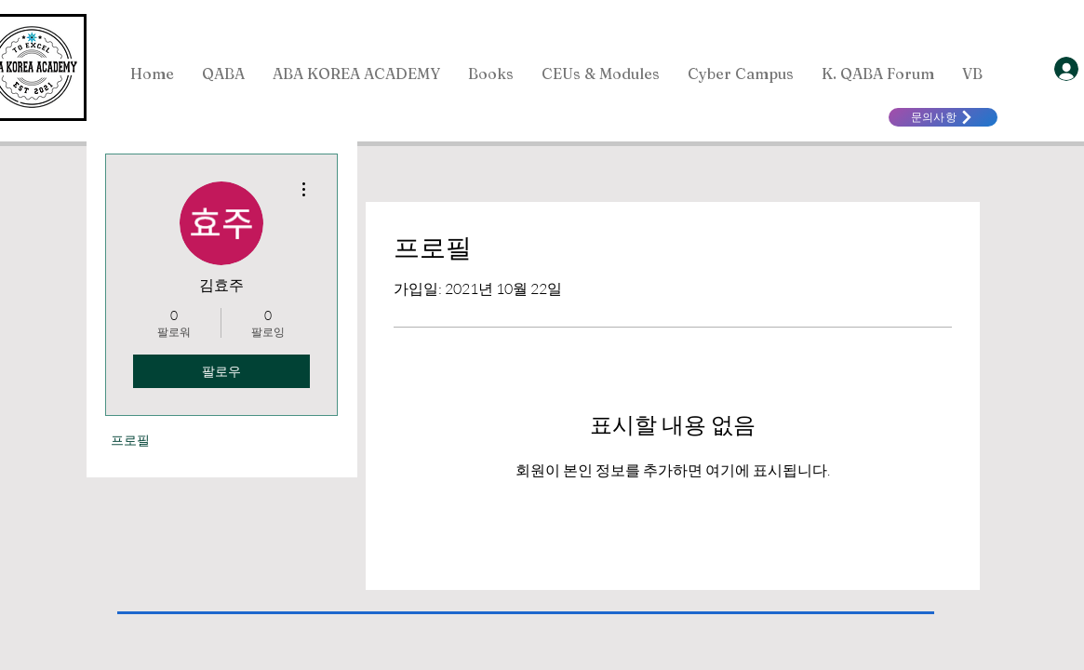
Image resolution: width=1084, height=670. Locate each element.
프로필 (130, 440)
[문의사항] (943, 117)
